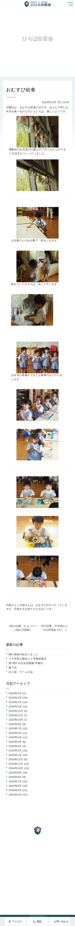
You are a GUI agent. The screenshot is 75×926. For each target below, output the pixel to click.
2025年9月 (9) (17, 724)
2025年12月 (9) (18, 711)
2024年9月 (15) (18, 772)
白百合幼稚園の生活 (55, 875)
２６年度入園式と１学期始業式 (27, 658)
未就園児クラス (19, 886)
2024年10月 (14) (19, 768)
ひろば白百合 (18, 880)
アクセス (26, 904)
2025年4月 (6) (17, 741)
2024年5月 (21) (18, 790)
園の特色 (15, 875)
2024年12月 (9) (18, 759)
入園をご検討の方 (53, 880)
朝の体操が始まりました (23, 654)
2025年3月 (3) (17, 746)
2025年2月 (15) (18, 750)
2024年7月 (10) (18, 781)
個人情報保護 (62, 904)
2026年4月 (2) (17, 693)
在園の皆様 (49, 886)
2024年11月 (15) (19, 763)
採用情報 (15, 892)
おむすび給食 (21, 89)
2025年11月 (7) (18, 715)
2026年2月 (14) (18, 702)
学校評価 (13, 904)
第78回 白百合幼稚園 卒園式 (26, 663)
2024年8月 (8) (17, 777)
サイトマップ (43, 904)
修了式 (13, 667)
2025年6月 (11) (18, 733)
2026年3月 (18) (18, 697)
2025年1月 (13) (18, 755)
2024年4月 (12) (18, 794)
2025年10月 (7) (18, 719)
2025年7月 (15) (18, 728)
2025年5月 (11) (18, 737)
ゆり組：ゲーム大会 (21, 672)
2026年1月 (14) (18, 706)
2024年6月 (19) (18, 785)
